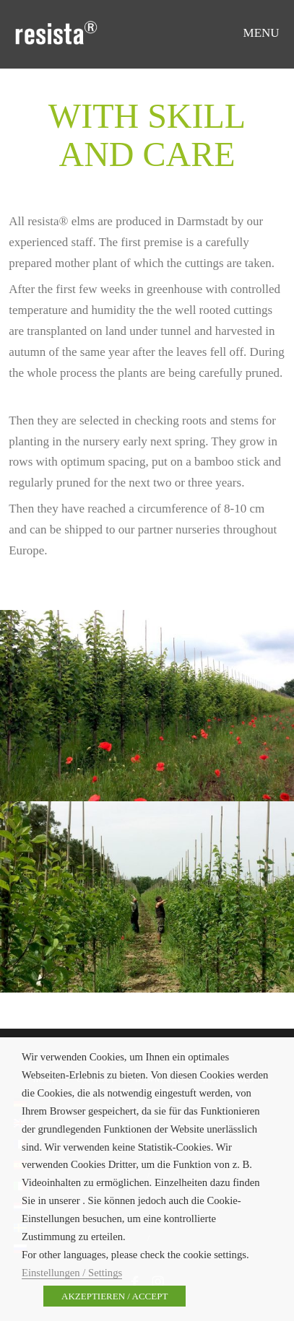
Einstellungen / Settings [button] (72, 1272)
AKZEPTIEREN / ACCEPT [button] (114, 1296)
